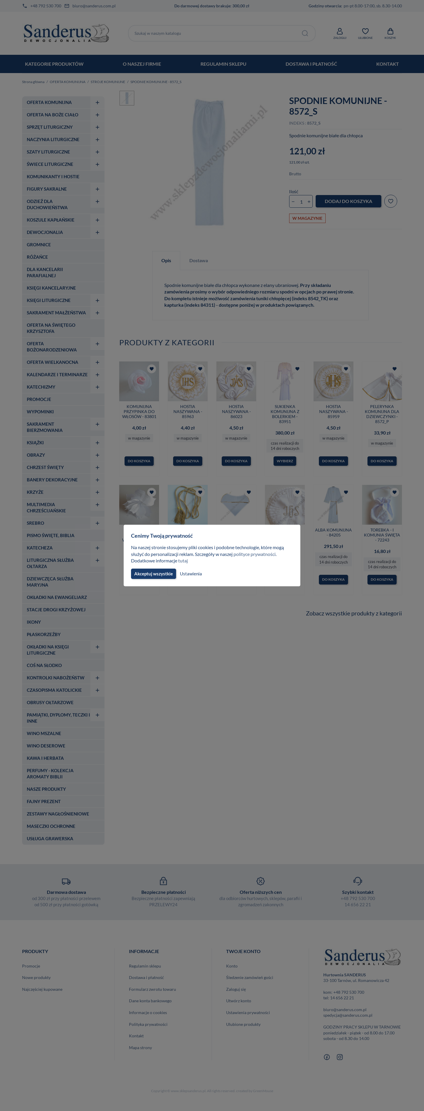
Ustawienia (190, 573)
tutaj (183, 560)
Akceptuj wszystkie (153, 573)
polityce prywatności (258, 554)
